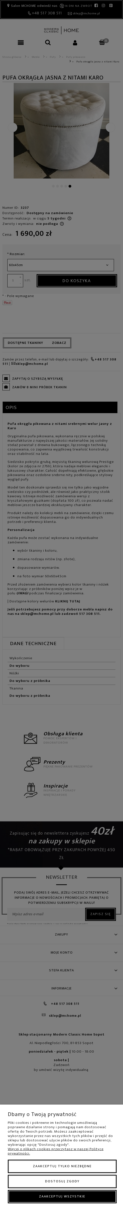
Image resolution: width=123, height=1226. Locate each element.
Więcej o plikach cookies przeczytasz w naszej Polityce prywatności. (55, 1151)
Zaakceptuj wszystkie (62, 1196)
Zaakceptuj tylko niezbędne (62, 1166)
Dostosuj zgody (62, 1181)
